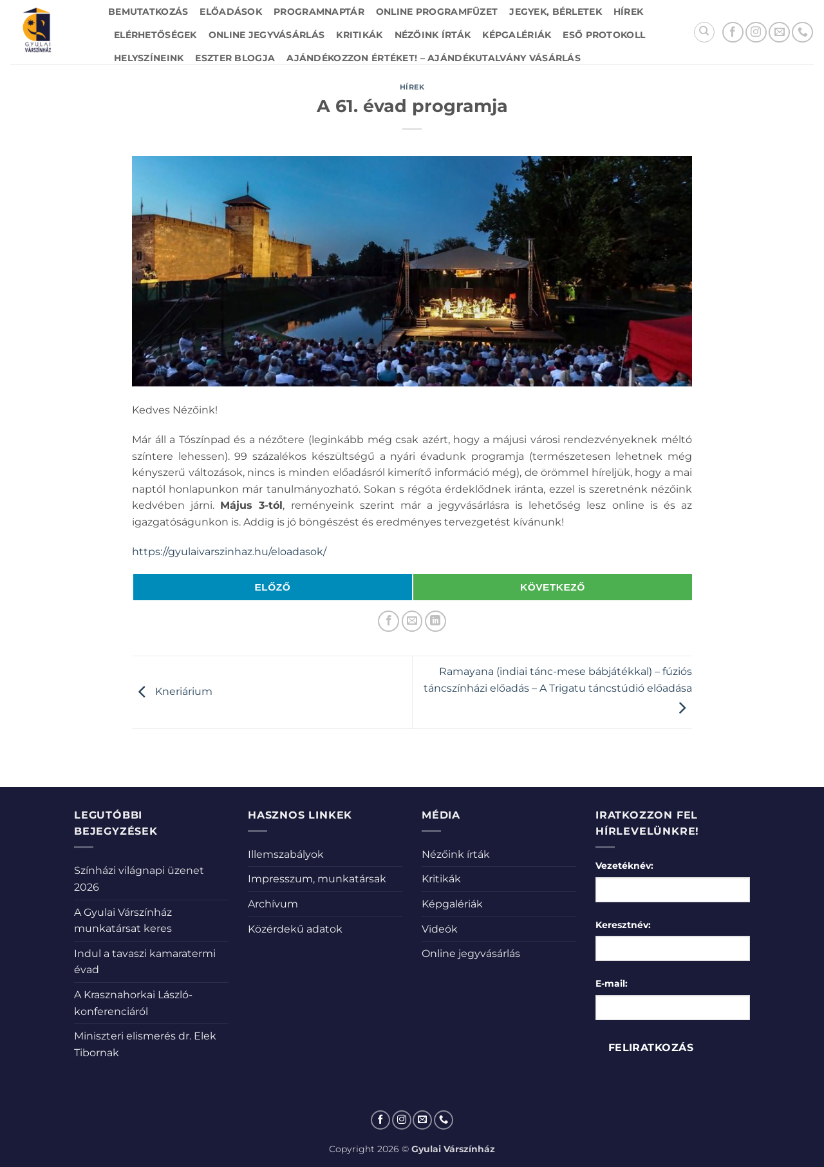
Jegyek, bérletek (555, 11)
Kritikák (359, 35)
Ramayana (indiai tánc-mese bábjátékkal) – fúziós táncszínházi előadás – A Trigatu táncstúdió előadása (558, 689)
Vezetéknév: (624, 865)
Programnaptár (319, 11)
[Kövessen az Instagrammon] (756, 32)
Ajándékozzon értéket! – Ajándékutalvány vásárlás (433, 58)
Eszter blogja (235, 58)
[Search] (704, 32)
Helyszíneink (148, 58)
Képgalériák (516, 35)
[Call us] (802, 32)
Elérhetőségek (155, 35)
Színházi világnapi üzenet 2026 (139, 878)
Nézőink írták (433, 35)
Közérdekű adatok (295, 929)
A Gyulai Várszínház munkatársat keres (123, 920)
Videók (440, 929)
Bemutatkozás (148, 11)
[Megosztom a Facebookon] (388, 621)
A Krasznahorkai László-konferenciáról (133, 1003)
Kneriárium (172, 691)
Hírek (628, 11)
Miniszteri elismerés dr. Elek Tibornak (145, 1044)
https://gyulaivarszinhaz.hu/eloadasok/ (229, 552)
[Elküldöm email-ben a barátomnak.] (412, 621)
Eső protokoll (604, 35)
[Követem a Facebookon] (733, 32)
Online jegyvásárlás (266, 35)
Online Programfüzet (437, 11)
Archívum (273, 904)
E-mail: (611, 983)
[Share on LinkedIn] (435, 621)
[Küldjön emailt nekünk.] (779, 32)
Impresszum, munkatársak (317, 879)
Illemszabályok (286, 854)
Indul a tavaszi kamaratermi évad (145, 961)
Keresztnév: (623, 925)
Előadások (231, 11)
